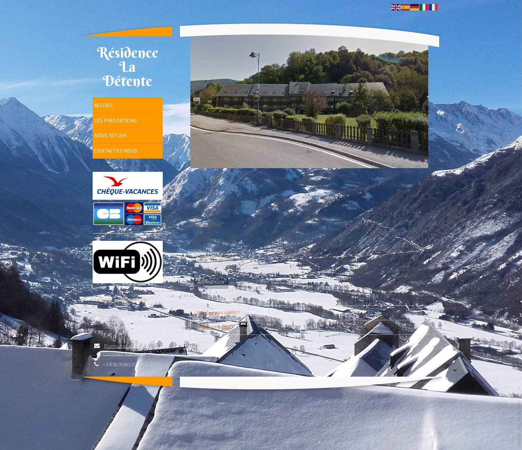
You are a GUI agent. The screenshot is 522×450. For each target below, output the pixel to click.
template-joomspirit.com (519, 422)
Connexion (211, 282)
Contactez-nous (115, 151)
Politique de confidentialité (247, 407)
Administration (345, 407)
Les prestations (115, 120)
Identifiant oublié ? (215, 326)
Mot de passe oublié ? (218, 312)
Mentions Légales (181, 407)
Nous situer (110, 135)
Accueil (103, 105)
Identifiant (206, 191)
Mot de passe (209, 223)
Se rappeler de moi (213, 255)
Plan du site (303, 407)
